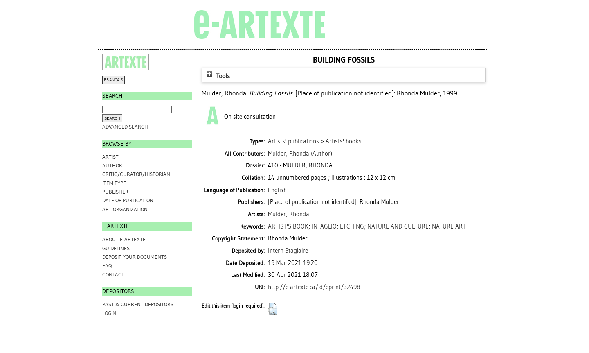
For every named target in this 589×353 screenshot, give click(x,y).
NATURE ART (449, 226)
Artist (110, 157)
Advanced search (125, 127)
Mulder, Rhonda (288, 214)
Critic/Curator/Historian (136, 174)
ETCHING (352, 226)
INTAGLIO (324, 226)
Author (112, 166)
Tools (217, 76)
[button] (272, 309)
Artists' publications (293, 141)
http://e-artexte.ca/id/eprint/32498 (314, 287)
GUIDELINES (116, 248)
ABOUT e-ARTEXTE (124, 239)
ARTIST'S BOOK (288, 226)
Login (109, 313)
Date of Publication (127, 200)
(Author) (300, 153)
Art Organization (125, 209)
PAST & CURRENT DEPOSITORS (137, 304)
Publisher (115, 192)
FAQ (107, 265)
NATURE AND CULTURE (398, 226)
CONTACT (113, 275)
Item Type (114, 183)
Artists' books (344, 141)
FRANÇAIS (113, 80)
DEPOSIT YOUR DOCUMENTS (134, 257)
